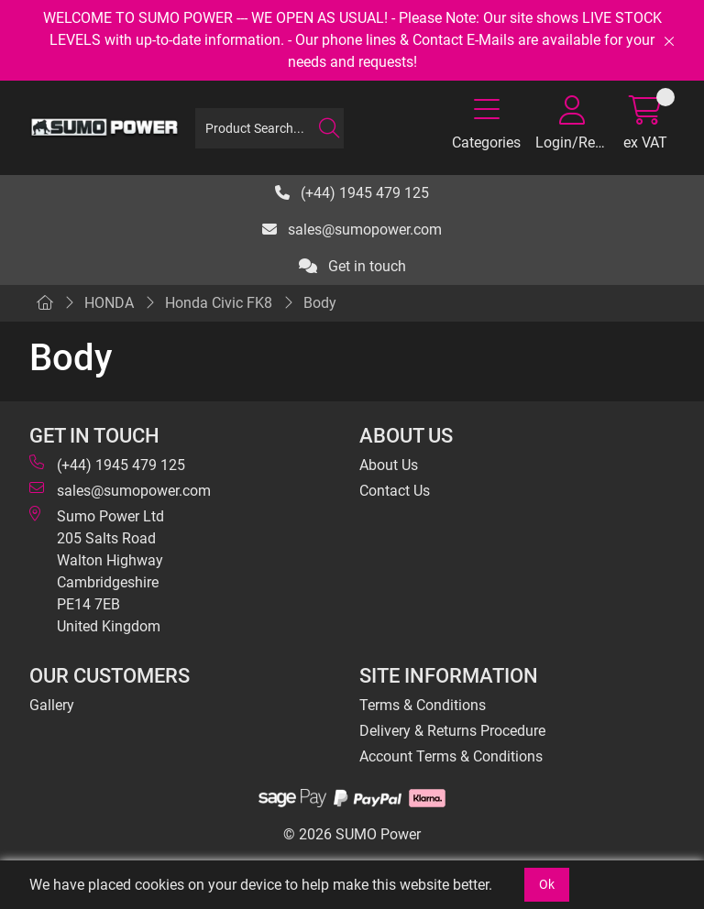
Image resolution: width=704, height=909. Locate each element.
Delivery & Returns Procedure (452, 730)
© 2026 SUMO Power (352, 834)
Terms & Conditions (422, 705)
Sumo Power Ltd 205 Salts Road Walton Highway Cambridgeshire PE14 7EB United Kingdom (96, 570)
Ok (547, 884)
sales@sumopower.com (352, 229)
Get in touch (352, 266)
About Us (388, 465)
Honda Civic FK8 (218, 303)
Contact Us (394, 490)
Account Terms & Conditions (451, 756)
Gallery (51, 705)
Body (319, 303)
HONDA (109, 303)
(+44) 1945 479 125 (352, 193)
